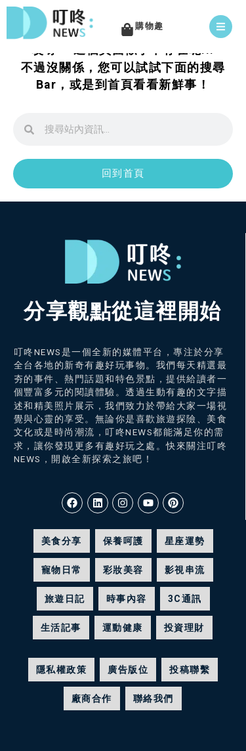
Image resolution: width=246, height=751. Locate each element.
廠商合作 (92, 698)
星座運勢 (185, 541)
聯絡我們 (153, 698)
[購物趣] (127, 29)
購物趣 (149, 26)
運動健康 (122, 627)
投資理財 (184, 627)
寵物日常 (61, 570)
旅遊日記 (65, 598)
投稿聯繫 (189, 669)
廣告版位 (128, 669)
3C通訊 (185, 598)
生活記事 (61, 627)
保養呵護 (123, 541)
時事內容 (126, 598)
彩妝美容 (123, 570)
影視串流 (185, 570)
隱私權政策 (61, 669)
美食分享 (61, 541)
